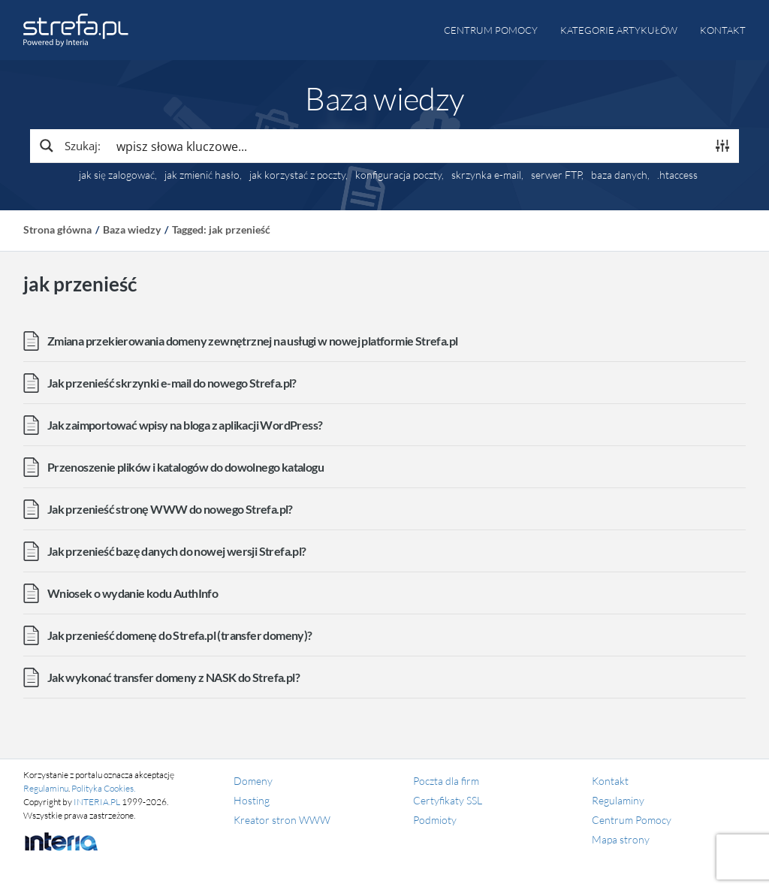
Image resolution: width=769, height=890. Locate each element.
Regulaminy (618, 800)
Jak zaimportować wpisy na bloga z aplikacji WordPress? (185, 425)
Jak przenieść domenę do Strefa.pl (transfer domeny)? (179, 635)
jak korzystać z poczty (297, 175)
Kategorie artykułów (618, 30)
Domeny (253, 780)
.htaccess (677, 175)
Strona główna (57, 229)
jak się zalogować (117, 175)
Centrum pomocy (491, 30)
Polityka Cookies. (103, 788)
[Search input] (407, 145)
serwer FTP (556, 175)
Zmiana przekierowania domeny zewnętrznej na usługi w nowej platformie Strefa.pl (252, 340)
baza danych (619, 175)
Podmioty (435, 819)
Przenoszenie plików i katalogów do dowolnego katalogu (185, 467)
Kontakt (723, 30)
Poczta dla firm (446, 780)
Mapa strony (621, 839)
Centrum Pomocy (631, 819)
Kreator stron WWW (282, 819)
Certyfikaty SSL (447, 800)
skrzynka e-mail (486, 175)
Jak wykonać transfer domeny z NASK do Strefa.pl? (173, 677)
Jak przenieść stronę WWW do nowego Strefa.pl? (170, 509)
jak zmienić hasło (202, 175)
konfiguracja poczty (398, 175)
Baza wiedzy (132, 229)
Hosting (252, 800)
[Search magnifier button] (69, 145)
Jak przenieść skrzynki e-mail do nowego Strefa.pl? (172, 383)
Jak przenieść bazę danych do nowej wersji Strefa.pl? (176, 551)
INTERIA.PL (97, 801)
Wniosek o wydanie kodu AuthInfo (132, 593)
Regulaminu (45, 788)
